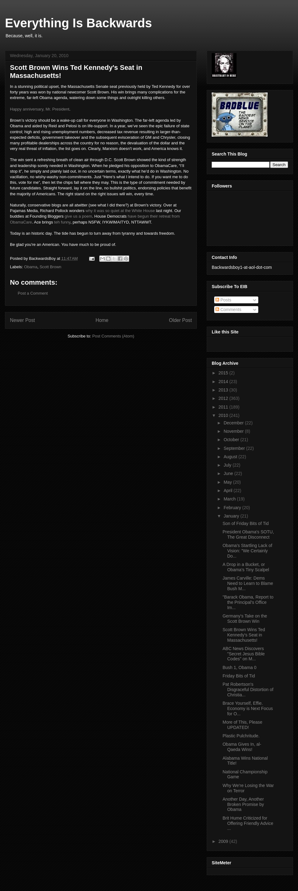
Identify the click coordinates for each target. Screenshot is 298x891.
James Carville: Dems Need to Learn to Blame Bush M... (248, 583)
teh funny (62, 222)
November (234, 431)
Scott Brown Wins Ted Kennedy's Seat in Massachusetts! (244, 635)
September (235, 448)
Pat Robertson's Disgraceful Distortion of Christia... (248, 689)
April (228, 490)
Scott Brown (50, 267)
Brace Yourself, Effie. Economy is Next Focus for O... (248, 708)
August (231, 456)
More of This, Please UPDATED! (242, 725)
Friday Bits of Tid (239, 675)
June (229, 473)
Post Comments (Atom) (113, 336)
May (228, 482)
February (233, 507)
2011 (224, 407)
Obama (31, 267)
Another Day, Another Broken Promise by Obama (243, 804)
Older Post (180, 320)
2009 (224, 841)
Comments (228, 309)
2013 (224, 389)
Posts (223, 299)
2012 (224, 398)
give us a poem (78, 216)
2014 (224, 381)
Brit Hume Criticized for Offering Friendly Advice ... (248, 823)
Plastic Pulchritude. (241, 735)
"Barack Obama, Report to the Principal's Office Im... (248, 602)
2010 (224, 415)
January (232, 515)
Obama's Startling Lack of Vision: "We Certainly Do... (247, 551)
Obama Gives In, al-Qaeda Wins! (242, 747)
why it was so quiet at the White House (120, 210)
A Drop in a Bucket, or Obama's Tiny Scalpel (246, 567)
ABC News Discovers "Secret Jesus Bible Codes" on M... (244, 654)
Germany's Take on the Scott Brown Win (245, 618)
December (234, 422)
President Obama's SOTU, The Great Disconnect (248, 534)
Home (102, 320)
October (232, 439)
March (230, 498)
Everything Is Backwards (78, 23)
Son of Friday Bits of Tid (246, 523)
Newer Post (22, 320)
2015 (224, 372)
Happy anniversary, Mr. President (39, 109)
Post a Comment (33, 293)
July (228, 465)
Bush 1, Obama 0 (239, 667)
